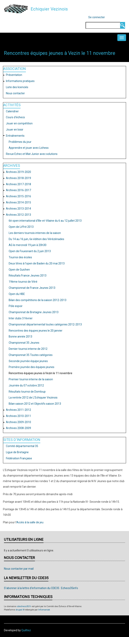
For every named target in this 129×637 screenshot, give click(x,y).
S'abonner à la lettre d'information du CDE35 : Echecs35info (41, 588)
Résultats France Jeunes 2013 (27, 275)
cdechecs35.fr (24, 606)
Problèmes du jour (20, 141)
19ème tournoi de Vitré (23, 281)
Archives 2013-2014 (18, 208)
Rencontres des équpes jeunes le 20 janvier (35, 330)
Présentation (14, 74)
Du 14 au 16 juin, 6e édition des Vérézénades (36, 239)
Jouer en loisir (14, 129)
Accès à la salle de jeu (29, 522)
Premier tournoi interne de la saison (31, 379)
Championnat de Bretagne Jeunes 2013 (33, 312)
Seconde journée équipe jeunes (28, 361)
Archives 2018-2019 (18, 178)
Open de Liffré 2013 (21, 226)
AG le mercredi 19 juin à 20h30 (27, 245)
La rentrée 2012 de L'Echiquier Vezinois (33, 397)
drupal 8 (20, 609)
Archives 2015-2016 (18, 196)
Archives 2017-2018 (18, 184)
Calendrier (12, 111)
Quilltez (26, 630)
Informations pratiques (20, 81)
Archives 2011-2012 (18, 409)
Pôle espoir (16, 306)
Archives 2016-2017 (18, 190)
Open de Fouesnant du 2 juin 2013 (30, 251)
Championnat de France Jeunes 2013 (32, 287)
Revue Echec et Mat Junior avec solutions (31, 153)
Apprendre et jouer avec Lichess (29, 147)
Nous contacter (15, 93)
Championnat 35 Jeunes (24, 342)
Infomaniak (44, 609)
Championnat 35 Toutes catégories (31, 355)
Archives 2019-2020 (18, 172)
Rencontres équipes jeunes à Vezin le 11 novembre (40, 373)
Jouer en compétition (19, 123)
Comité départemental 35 (22, 446)
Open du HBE (17, 294)
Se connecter (96, 17)
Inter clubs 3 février (21, 318)
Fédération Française (19, 458)
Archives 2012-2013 (18, 214)
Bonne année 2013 (20, 336)
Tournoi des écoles (20, 257)
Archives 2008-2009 (18, 428)
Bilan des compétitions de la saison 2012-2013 (37, 300)
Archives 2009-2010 (18, 422)
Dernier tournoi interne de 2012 (28, 348)
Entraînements (15, 135)
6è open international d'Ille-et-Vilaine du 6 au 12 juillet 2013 (45, 220)
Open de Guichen (19, 269)
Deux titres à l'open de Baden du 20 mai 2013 (37, 263)
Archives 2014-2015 (18, 202)
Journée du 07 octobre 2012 (26, 385)
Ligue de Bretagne (17, 452)
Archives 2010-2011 (18, 416)
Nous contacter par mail (19, 568)
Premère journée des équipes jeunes (31, 367)
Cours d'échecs (15, 117)
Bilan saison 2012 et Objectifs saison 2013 (35, 403)
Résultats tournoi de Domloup (27, 391)
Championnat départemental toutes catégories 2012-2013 (45, 324)
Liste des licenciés (17, 87)
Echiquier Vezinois (49, 8)
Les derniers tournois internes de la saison (35, 233)
